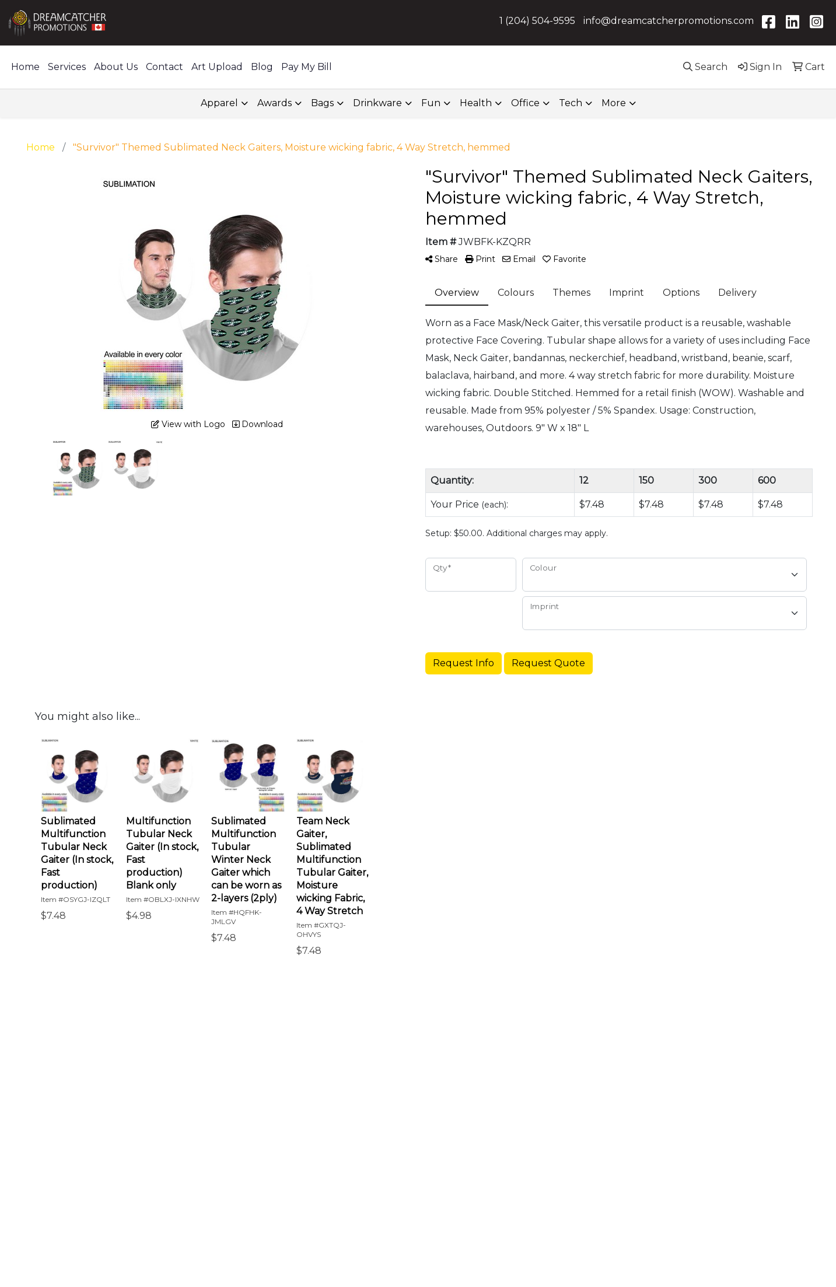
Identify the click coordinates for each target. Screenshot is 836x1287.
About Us (116, 66)
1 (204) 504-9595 (537, 20)
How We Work (335, 1080)
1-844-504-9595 (661, 1094)
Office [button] (525, 103)
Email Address (464, 1122)
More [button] (613, 103)
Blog (262, 66)
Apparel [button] (219, 103)
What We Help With (349, 1061)
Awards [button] (274, 103)
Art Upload (217, 66)
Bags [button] (322, 103)
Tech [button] (570, 103)
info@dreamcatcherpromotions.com (668, 20)
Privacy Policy (207, 1154)
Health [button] (476, 103)
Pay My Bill (306, 66)
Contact (164, 66)
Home (25, 66)
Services (67, 66)
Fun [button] (430, 103)
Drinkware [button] (377, 103)
